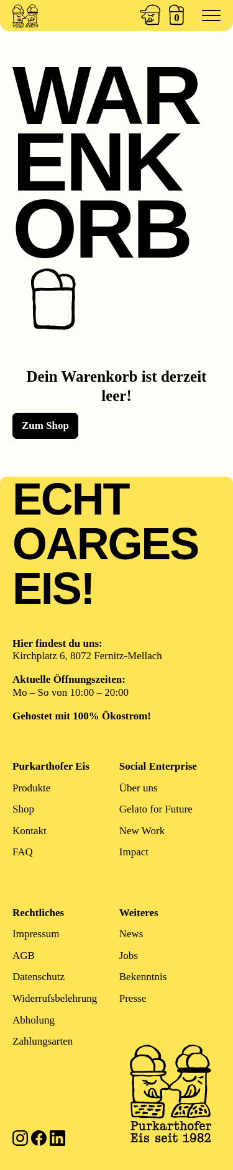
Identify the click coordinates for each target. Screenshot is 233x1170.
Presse (132, 998)
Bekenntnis (143, 977)
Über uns (138, 788)
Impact (133, 852)
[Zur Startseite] (44, 15)
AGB (23, 955)
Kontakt (29, 831)
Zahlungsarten (42, 1041)
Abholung (33, 1020)
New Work (142, 831)
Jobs (128, 955)
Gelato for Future (156, 809)
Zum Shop (45, 425)
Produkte (31, 788)
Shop (23, 809)
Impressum (36, 934)
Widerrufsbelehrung (54, 998)
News (131, 934)
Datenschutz (38, 977)
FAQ (22, 852)
